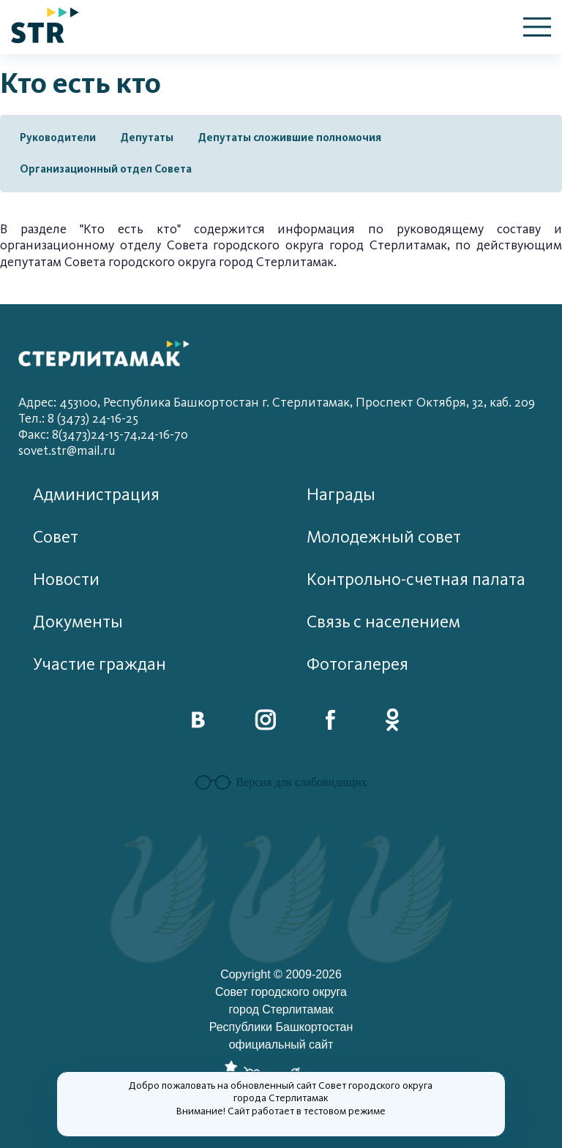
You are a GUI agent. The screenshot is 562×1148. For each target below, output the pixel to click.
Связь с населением (383, 622)
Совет (55, 537)
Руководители (58, 137)
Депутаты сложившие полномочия (289, 137)
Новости (66, 579)
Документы (78, 622)
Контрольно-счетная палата (416, 579)
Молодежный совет (384, 537)
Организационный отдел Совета (106, 168)
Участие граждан (99, 664)
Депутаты (147, 137)
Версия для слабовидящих (281, 782)
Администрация (96, 495)
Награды (341, 495)
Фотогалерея (357, 664)
